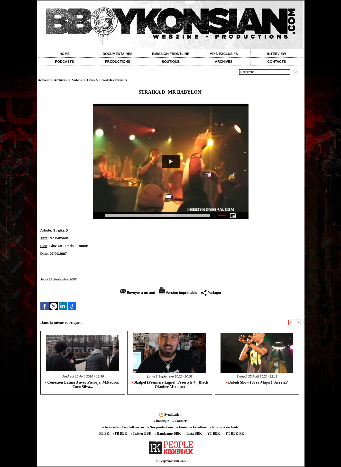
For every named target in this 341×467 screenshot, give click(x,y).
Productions (117, 61)
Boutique (171, 61)
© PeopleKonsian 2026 (171, 461)
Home (64, 54)
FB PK (103, 433)
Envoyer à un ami (137, 293)
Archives (223, 61)
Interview (276, 54)
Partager (211, 293)
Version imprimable (178, 293)
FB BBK (120, 433)
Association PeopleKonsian (123, 427)
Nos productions (160, 427)
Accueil (43, 80)
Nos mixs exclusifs (224, 427)
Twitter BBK (141, 433)
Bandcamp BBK (168, 433)
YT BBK (213, 433)
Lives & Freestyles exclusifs (107, 80)
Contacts (179, 421)
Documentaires (118, 54)
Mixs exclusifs (224, 54)
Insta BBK (193, 433)
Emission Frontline (170, 54)
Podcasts (64, 61)
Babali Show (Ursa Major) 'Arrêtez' (257, 382)
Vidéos (77, 80)
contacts (276, 61)
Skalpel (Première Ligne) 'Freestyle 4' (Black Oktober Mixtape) (169, 384)
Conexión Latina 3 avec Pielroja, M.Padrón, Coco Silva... (82, 384)
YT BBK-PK (233, 433)
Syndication (173, 414)
